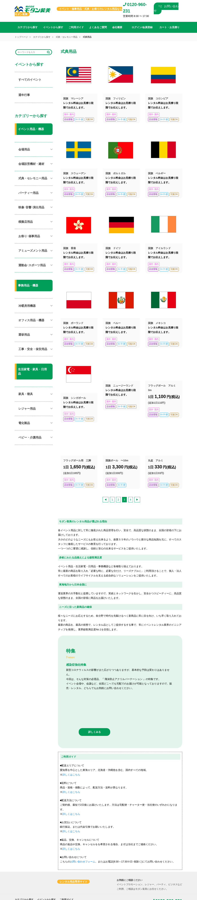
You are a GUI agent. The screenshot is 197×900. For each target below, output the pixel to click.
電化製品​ (24, 423)
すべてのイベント (29, 79)
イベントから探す (53, 27)
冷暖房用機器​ (27, 305)
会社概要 (117, 27)
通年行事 (24, 94)
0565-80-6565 (29, 896)
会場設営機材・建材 (31, 163)
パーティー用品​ (28, 192)
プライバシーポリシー (74, 880)
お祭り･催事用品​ (29, 236)
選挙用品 (24, 334)
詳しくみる (94, 703)
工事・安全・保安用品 (32, 349)
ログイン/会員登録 (24, 880)
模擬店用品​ (25, 221)
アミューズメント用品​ (32, 250)
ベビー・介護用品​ (29, 437)
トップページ (21, 37)
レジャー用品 (27, 408)
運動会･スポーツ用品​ (32, 265)
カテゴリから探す (27, 27)
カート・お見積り (49, 880)
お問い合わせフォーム (82, 832)
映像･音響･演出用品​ (31, 207)
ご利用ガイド (76, 27)
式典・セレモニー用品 (66, 37)
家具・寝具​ (25, 394)
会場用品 (24, 149)
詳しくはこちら (71, 745)
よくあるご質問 (98, 27)
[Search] (31, 52)
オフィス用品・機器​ (31, 320)
